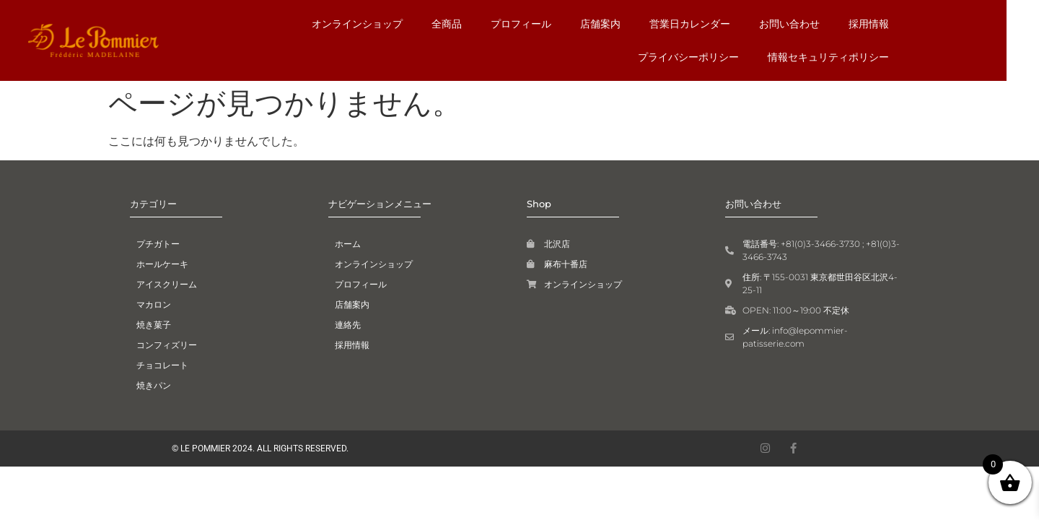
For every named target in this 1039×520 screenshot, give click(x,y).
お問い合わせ (689, 24)
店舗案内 (500, 24)
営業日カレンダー (589, 24)
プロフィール (420, 24)
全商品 (346, 24)
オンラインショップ (256, 24)
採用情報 (768, 24)
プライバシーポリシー (868, 24)
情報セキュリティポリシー (858, 57)
